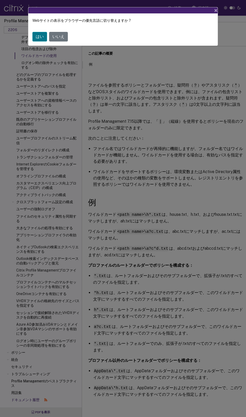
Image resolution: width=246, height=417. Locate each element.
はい (40, 36)
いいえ (58, 36)
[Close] (216, 10)
